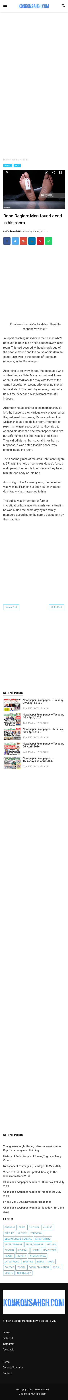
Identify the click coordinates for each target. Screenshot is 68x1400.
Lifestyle (28, 1261)
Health (36, 1250)
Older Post (56, 607)
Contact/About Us (13, 1367)
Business (10, 1227)
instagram (9, 1343)
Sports (9, 1273)
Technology (24, 1273)
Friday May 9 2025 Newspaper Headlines (27, 1201)
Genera (51, 1244)
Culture (47, 1227)
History (21, 1256)
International (38, 1256)
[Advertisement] (34, 52)
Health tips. (49, 1250)
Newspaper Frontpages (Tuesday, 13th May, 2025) (32, 1166)
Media (40, 1261)
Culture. (10, 1233)
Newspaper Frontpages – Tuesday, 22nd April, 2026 (43, 701)
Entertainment (13, 1244)
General (7, 165)
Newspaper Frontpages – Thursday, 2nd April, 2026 (38, 760)
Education (36, 1233)
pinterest (8, 1338)
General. (23, 1250)
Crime (22, 1227)
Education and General (18, 1239)
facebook (8, 1349)
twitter (6, 1332)
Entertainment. (35, 1244)
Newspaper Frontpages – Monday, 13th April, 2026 (43, 730)
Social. (57, 1267)
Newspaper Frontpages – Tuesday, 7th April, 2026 (43, 745)
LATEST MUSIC (12, 1261)
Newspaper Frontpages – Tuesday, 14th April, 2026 (43, 716)
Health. (9, 1256)
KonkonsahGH (42, 1389)
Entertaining (42, 1239)
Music (51, 1261)
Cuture (22, 1233)
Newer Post (11, 607)
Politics (9, 1267)
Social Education (39, 1267)
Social (17, 165)
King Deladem (39, 1394)
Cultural (34, 1227)
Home (6, 1361)
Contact (7, 1373)
